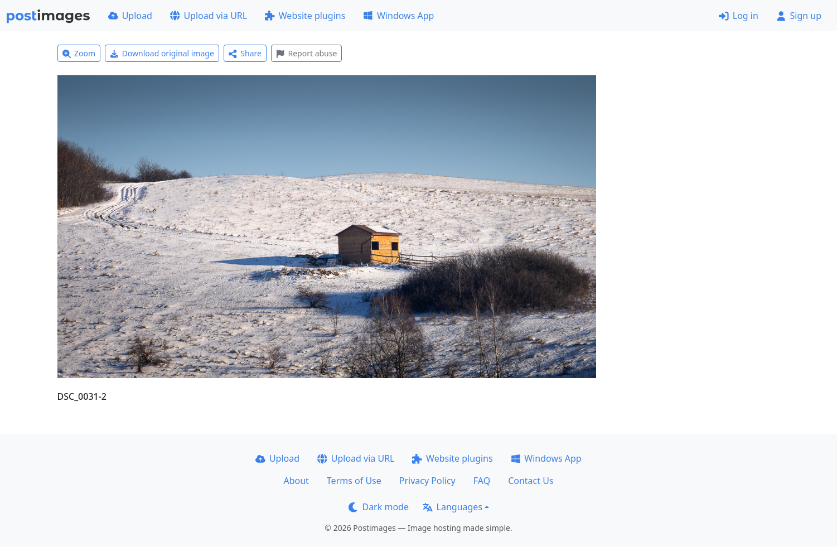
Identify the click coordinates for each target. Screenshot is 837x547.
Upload (130, 15)
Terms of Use (354, 481)
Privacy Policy (427, 481)
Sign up (798, 15)
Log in (738, 15)
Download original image (162, 53)
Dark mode (379, 507)
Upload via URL (208, 15)
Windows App (398, 15)
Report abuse (306, 53)
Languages (452, 507)
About (295, 481)
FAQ (481, 481)
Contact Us (530, 481)
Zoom (79, 53)
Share (245, 53)
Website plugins (305, 15)
